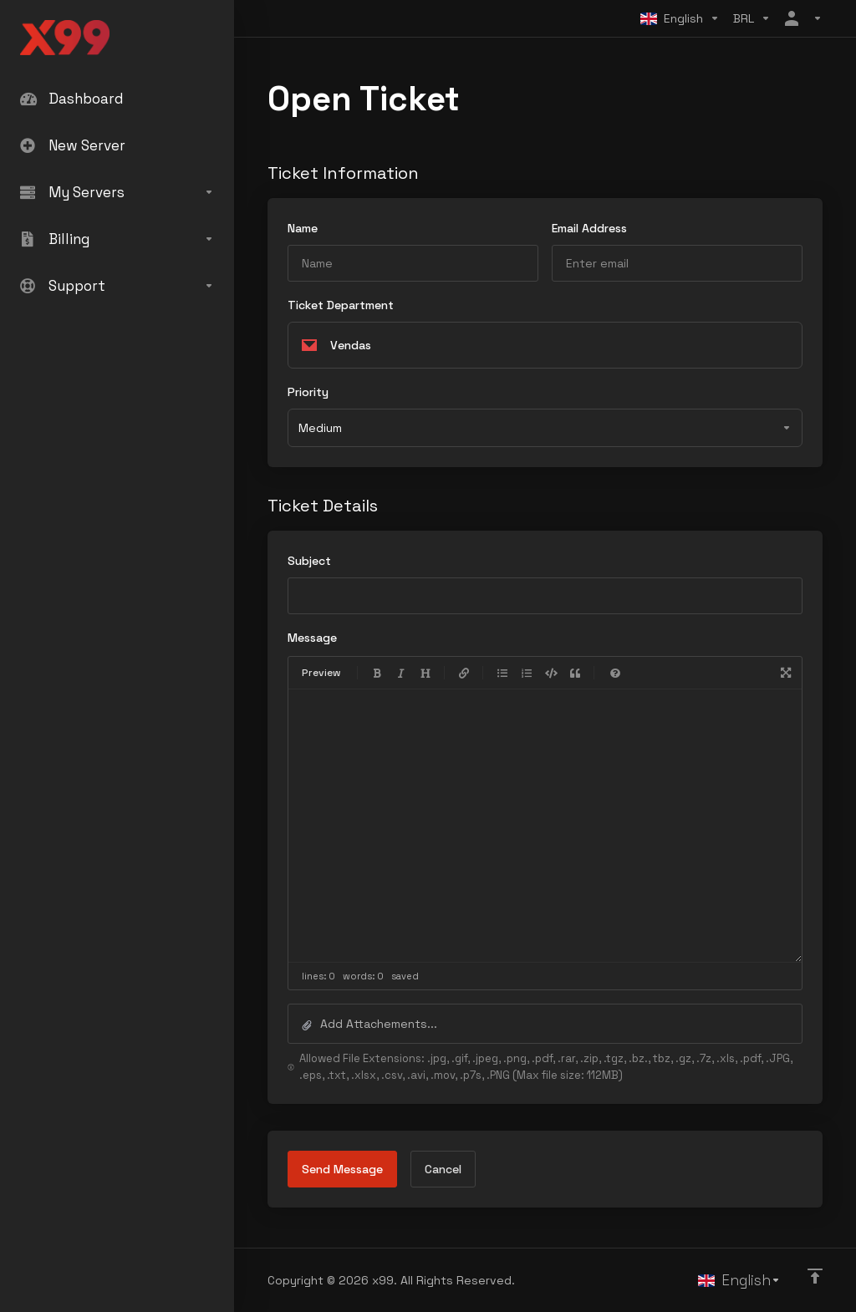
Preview (321, 672)
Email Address (589, 228)
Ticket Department (341, 305)
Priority (308, 391)
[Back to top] (815, 1276)
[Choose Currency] (751, 18)
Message (312, 637)
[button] (545, 1024)
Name (303, 228)
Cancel (443, 1169)
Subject (309, 560)
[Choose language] (680, 18)
